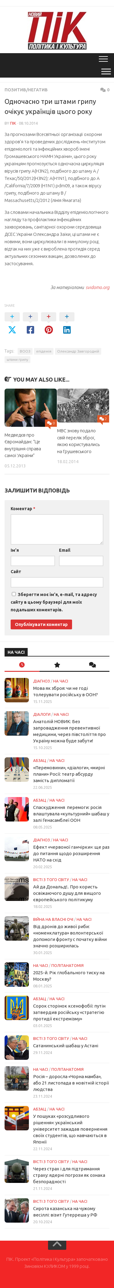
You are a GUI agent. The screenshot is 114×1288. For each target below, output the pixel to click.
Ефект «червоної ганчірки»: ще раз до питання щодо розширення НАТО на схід (71, 853)
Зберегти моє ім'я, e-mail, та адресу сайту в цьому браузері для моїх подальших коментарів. (54, 602)
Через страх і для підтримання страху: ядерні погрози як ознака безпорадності (69, 1175)
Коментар (23, 508)
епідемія (43, 351)
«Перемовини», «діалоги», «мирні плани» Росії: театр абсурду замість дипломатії (69, 774)
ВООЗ (25, 351)
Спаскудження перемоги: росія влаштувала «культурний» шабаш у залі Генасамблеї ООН (71, 814)
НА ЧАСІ (60, 681)
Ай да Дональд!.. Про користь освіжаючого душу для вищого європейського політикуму (67, 893)
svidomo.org (97, 287)
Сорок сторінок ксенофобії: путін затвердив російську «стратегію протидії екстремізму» (69, 1012)
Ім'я (15, 550)
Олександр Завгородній (78, 351)
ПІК (13, 123)
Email (64, 550)
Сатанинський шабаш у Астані (65, 1045)
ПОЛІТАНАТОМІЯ (67, 965)
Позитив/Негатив (26, 89)
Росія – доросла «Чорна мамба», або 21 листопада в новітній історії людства (71, 1083)
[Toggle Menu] (106, 71)
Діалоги (41, 714)
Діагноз (41, 681)
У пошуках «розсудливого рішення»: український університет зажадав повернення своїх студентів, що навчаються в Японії (70, 1129)
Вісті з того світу (51, 879)
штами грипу (17, 359)
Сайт (16, 571)
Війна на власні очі (53, 919)
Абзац (39, 760)
